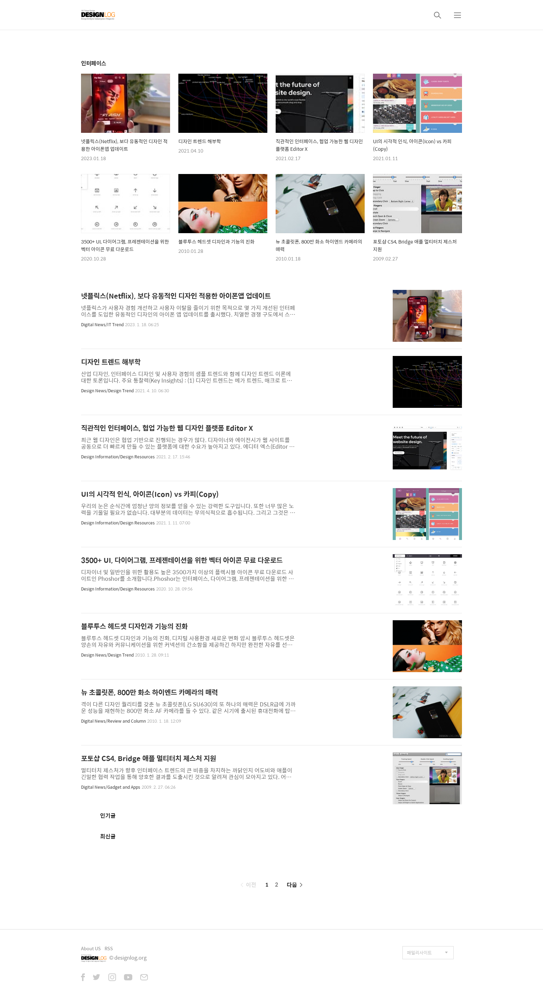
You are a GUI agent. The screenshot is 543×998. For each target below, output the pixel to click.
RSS (109, 948)
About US (91, 948)
